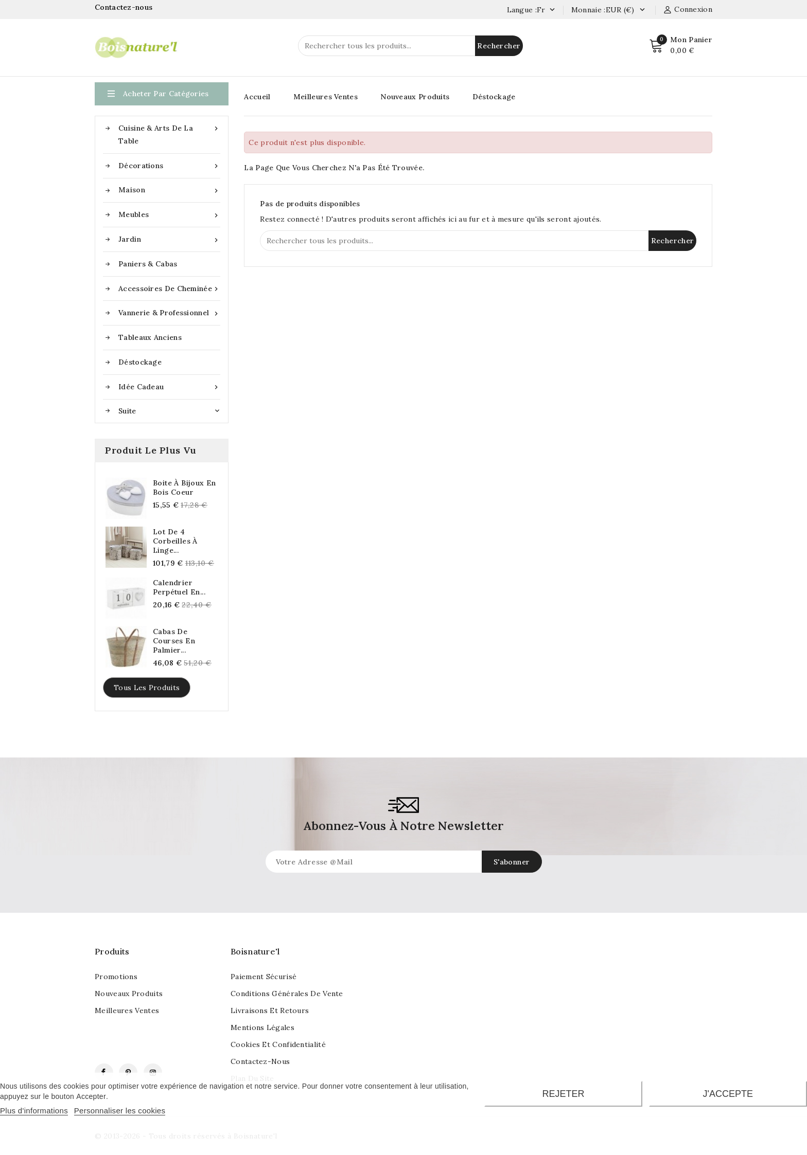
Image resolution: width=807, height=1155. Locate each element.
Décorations (169, 165)
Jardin (169, 239)
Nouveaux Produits (414, 96)
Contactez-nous (125, 7)
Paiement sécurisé (263, 976)
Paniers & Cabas (148, 263)
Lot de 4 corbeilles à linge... (175, 541)
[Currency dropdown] (642, 10)
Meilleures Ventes (325, 96)
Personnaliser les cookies (120, 1110)
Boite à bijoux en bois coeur (184, 487)
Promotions (116, 976)
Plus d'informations (34, 1110)
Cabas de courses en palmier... (174, 641)
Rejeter (563, 1094)
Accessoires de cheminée (169, 288)
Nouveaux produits (129, 993)
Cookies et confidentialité (278, 1044)
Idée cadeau (169, 387)
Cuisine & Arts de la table (169, 134)
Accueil (257, 96)
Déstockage (140, 362)
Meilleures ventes (127, 1010)
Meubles (169, 214)
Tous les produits (147, 687)
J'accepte (728, 1094)
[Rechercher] (410, 45)
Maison (169, 190)
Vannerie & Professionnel (169, 312)
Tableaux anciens (150, 337)
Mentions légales (262, 1027)
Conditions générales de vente (287, 993)
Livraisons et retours (270, 1010)
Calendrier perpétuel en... (179, 587)
